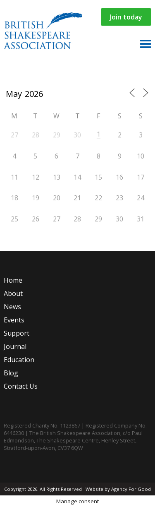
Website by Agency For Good (118, 489)
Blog (11, 372)
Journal (15, 346)
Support (16, 333)
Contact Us (21, 386)
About (13, 293)
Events (14, 319)
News (12, 306)
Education (19, 359)
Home (13, 280)
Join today (126, 17)
